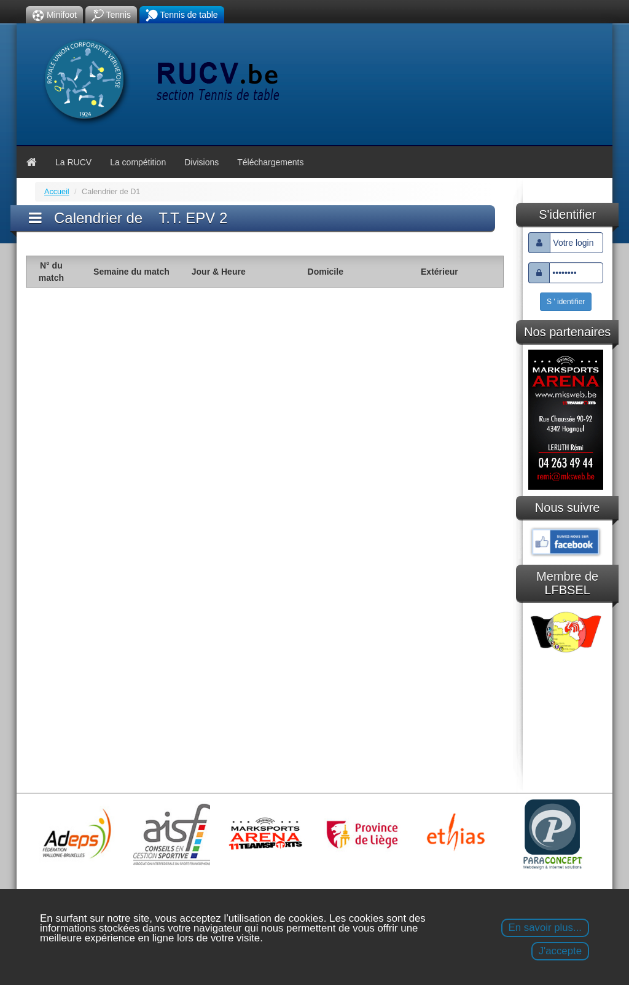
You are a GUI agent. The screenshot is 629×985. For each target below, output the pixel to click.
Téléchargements (270, 162)
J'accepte (560, 951)
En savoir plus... (545, 927)
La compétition (138, 162)
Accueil (56, 191)
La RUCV (73, 162)
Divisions (201, 162)
